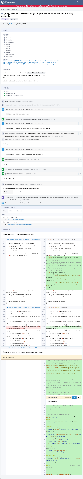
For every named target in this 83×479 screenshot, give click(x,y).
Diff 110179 (26, 109)
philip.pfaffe (9, 56)
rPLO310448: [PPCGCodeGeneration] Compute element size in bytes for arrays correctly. (29, 62)
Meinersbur (9, 40)
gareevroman (10, 42)
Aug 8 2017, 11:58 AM (36, 184)
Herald (7, 105)
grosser (8, 52)
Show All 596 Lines (23, 348)
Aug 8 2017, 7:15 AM (37, 149)
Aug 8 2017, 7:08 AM (57, 136)
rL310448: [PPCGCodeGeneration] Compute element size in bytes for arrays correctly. (28, 64)
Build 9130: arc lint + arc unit (14, 96)
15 (5, 192)
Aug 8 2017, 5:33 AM (37, 109)
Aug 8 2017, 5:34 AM (49, 119)
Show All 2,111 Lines (23, 307)
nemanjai (30, 105)
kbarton (23, 105)
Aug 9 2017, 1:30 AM (24, 200)
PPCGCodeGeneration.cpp (16, 219)
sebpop (8, 44)
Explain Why (14, 200)
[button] (81, 2)
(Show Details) (34, 139)
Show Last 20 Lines (34, 348)
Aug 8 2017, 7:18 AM (33, 159)
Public (15, 19)
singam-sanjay (10, 54)
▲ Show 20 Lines (12, 307)
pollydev (8, 50)
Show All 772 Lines (24, 239)
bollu (10, 24)
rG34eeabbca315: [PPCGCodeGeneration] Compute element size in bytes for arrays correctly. (31, 61)
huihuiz (8, 48)
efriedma (8, 36)
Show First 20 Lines (12, 239)
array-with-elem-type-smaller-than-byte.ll (20, 224)
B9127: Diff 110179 (36, 119)
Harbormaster (9, 119)
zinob (8, 46)
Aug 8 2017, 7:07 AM (37, 123)
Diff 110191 (26, 123)
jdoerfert (8, 38)
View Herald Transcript (41, 105)
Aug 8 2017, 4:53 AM (27, 101)
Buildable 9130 (10, 93)
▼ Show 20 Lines (35, 239)
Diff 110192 (26, 149)
